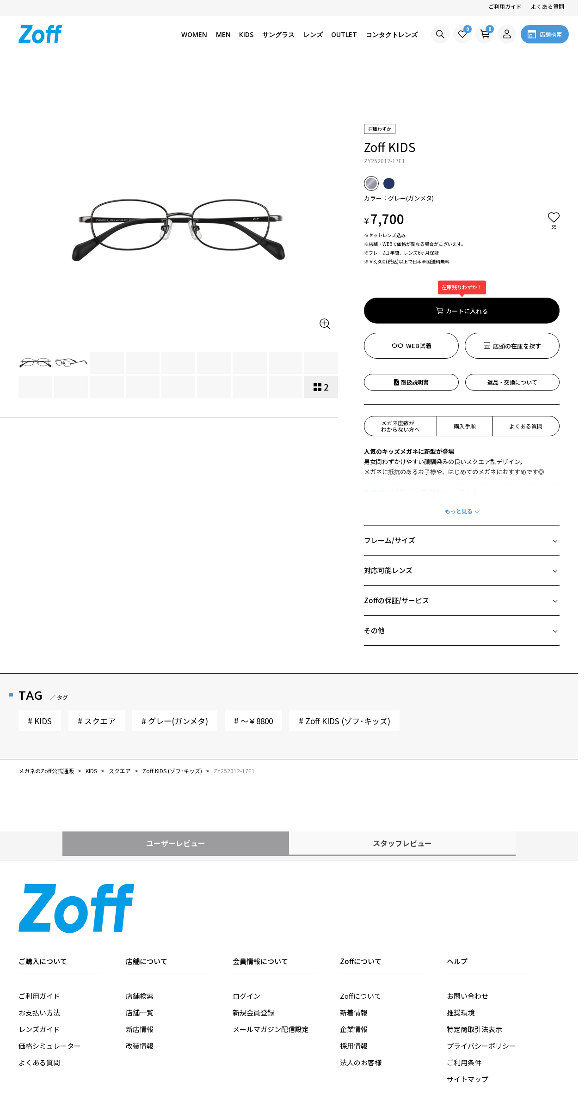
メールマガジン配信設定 (271, 976)
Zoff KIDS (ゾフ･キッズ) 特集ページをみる (421, 439)
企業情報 (354, 976)
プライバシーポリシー (481, 993)
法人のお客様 (361, 1009)
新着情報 (354, 960)
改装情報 (140, 993)
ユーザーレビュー (144, 790)
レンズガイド (39, 976)
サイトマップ (467, 1026)
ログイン (246, 943)
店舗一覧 (140, 960)
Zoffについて (360, 943)
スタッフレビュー (433, 790)
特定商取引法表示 (474, 976)
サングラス (278, 34)
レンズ (313, 34)
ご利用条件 (464, 1009)
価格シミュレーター (49, 993)
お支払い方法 (39, 960)
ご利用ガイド (505, 6)
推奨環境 (460, 960)
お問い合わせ (467, 943)
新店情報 (140, 976)
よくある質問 (547, 6)
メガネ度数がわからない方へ (400, 373)
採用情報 (354, 993)
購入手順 (465, 373)
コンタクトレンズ (392, 34)
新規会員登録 (253, 960)
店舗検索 (140, 943)
